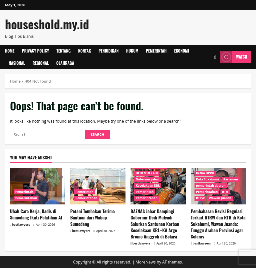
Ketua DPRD (205, 173)
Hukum (132, 51)
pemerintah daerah (211, 185)
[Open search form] (215, 57)
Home (9, 51)
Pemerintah (156, 51)
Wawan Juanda (220, 198)
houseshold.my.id (47, 24)
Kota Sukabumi (207, 179)
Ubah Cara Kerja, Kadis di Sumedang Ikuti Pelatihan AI (36, 214)
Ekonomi (181, 51)
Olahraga (65, 63)
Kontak (84, 51)
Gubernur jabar (147, 179)
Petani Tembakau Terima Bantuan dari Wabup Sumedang (92, 217)
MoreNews (146, 262)
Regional (40, 63)
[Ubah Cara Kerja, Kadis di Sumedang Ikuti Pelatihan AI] (37, 186)
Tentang (63, 51)
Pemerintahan (26, 198)
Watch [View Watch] (233, 57)
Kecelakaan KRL (148, 185)
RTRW (200, 198)
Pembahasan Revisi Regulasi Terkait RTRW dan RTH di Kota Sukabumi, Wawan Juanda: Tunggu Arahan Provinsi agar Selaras (218, 224)
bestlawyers (21, 224)
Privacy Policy (35, 51)
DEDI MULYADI (147, 173)
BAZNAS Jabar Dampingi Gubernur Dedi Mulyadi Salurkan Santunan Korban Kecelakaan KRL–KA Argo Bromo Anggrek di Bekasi (154, 224)
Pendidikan (108, 51)
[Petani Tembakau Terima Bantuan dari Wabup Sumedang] (98, 186)
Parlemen (230, 179)
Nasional (17, 63)
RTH (225, 192)
